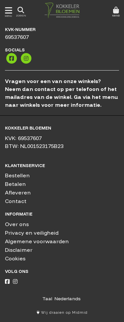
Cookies (15, 258)
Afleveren (18, 192)
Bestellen (17, 175)
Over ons (17, 224)
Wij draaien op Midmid (62, 312)
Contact (15, 201)
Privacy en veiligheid (32, 232)
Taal (47, 299)
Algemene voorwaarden (37, 241)
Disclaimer (18, 250)
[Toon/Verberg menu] (7, 10)
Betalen (15, 184)
